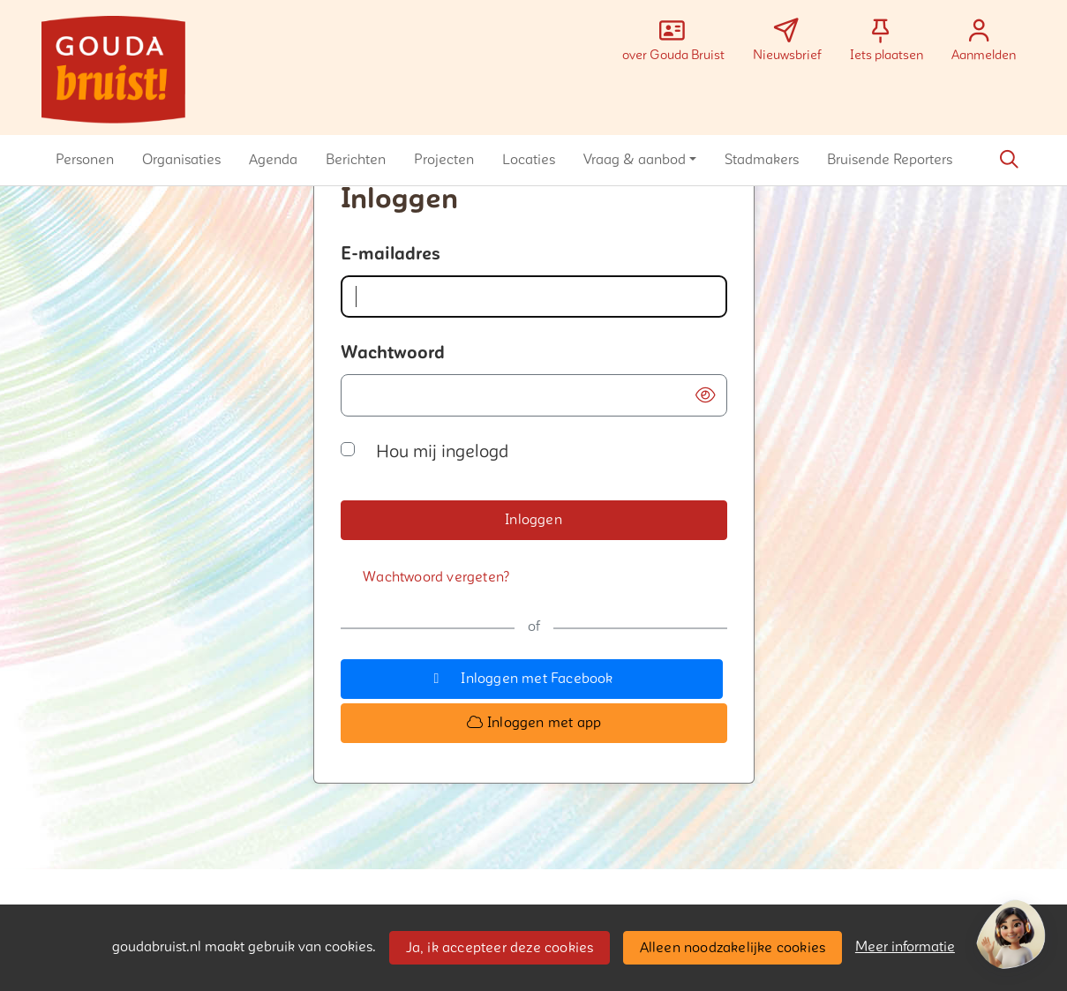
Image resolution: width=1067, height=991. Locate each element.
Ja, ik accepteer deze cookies (500, 948)
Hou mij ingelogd (442, 451)
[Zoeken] (1009, 159)
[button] (84, 159)
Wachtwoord (393, 353)
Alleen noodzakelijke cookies (733, 948)
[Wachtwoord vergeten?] (437, 577)
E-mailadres (390, 254)
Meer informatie (905, 947)
